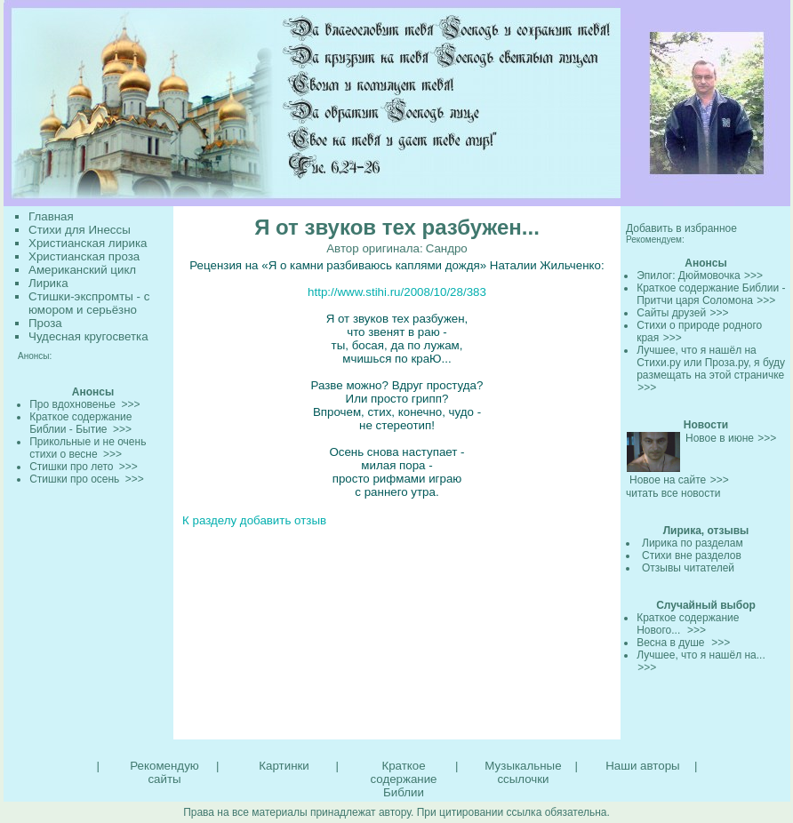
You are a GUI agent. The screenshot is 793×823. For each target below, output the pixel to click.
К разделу (209, 520)
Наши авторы (642, 765)
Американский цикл (82, 269)
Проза (45, 323)
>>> (753, 275)
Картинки (283, 765)
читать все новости (673, 493)
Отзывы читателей (688, 568)
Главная (51, 216)
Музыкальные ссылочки (523, 772)
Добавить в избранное (681, 228)
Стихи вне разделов (691, 555)
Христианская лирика (87, 243)
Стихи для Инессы (79, 229)
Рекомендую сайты (164, 772)
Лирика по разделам (692, 543)
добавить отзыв (283, 520)
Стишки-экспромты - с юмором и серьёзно (88, 303)
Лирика (48, 283)
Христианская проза (84, 256)
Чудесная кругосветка (88, 336)
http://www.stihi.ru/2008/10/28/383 (397, 292)
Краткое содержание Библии (403, 779)
